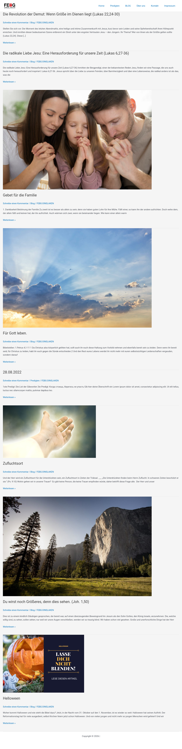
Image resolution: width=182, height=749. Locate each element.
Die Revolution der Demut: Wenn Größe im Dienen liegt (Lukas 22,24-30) (63, 14)
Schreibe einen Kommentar (16, 22)
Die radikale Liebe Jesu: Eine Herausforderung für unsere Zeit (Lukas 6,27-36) (67, 53)
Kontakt (157, 6)
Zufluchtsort (13, 463)
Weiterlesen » (9, 43)
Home (109, 6)
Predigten (121, 6)
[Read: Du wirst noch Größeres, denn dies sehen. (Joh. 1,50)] (77, 546)
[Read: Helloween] (43, 663)
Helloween (11, 698)
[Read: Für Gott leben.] (77, 277)
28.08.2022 (12, 372)
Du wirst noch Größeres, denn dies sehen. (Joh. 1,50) (47, 601)
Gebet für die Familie (20, 195)
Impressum (170, 6)
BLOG (133, 6)
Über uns (144, 6)
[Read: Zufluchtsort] (49, 431)
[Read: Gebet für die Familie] (77, 139)
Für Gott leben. (15, 333)
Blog (33, 22)
